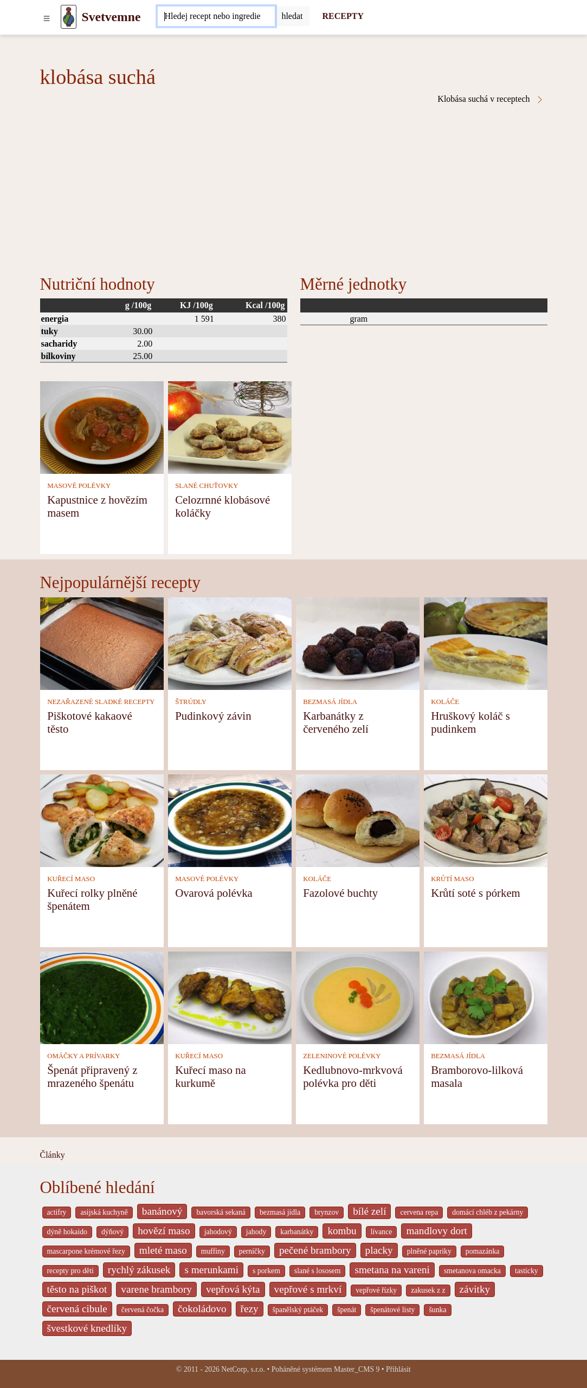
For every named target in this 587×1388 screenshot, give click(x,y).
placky (379, 1250)
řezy (250, 1308)
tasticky (526, 1271)
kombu (341, 1230)
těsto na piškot (77, 1289)
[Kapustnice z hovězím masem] (102, 427)
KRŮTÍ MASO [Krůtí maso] (452, 879)
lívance (381, 1232)
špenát (346, 1310)
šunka (437, 1310)
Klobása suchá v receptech (490, 99)
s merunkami (211, 1269)
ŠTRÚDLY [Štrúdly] (191, 702)
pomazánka (483, 1251)
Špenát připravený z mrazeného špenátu (92, 1076)
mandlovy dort (436, 1230)
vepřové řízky (376, 1290)
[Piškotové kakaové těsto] (102, 642)
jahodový (218, 1232)
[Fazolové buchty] (358, 819)
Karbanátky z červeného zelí (336, 722)
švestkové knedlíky (87, 1328)
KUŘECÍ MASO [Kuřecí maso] (71, 879)
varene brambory (156, 1289)
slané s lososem (317, 1271)
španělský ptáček (298, 1310)
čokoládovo (202, 1308)
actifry (57, 1212)
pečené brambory (315, 1250)
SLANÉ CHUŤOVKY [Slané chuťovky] (206, 486)
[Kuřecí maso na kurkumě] (230, 996)
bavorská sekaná (220, 1212)
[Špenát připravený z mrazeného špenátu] (102, 996)
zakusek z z (428, 1290)
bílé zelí (369, 1211)
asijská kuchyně (103, 1212)
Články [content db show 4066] (52, 1154)
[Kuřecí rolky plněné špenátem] (102, 819)
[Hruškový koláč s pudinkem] (485, 642)
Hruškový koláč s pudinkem (470, 722)
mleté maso (163, 1250)
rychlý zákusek (139, 1269)
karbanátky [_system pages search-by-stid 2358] (296, 1232)
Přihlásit (398, 1369)
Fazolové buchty (340, 893)
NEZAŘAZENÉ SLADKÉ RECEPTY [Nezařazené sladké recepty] (100, 702)
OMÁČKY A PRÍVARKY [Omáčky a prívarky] (83, 1056)
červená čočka (142, 1310)
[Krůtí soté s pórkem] (485, 819)
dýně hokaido (67, 1232)
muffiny (213, 1251)
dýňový (112, 1232)
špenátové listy (392, 1310)
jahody (256, 1232)
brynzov (326, 1212)
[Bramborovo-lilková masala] (485, 996)
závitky (475, 1289)
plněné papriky (429, 1251)
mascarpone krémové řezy (86, 1251)
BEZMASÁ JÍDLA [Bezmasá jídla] (330, 702)
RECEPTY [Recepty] (343, 16)
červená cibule (77, 1308)
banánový (162, 1211)
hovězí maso (164, 1230)
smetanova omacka (472, 1271)
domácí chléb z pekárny (487, 1212)
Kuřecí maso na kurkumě (210, 1076)
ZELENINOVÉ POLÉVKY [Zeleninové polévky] (341, 1056)
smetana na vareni (392, 1269)
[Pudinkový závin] (230, 642)
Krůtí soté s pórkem (475, 893)
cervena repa (419, 1212)
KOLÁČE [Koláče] (445, 702)
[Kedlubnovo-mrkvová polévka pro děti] (358, 996)
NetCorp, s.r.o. (243, 1369)
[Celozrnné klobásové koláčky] (230, 427)
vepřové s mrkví (308, 1289)
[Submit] (292, 16)
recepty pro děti (70, 1271)
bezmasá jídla (280, 1212)
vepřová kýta (233, 1289)
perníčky (252, 1251)
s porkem (266, 1271)
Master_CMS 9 (356, 1369)
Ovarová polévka (214, 893)
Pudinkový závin (213, 715)
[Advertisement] (293, 185)
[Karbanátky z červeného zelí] (358, 642)
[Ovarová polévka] (230, 819)
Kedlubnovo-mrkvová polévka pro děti (353, 1076)
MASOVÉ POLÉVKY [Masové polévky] (79, 486)
